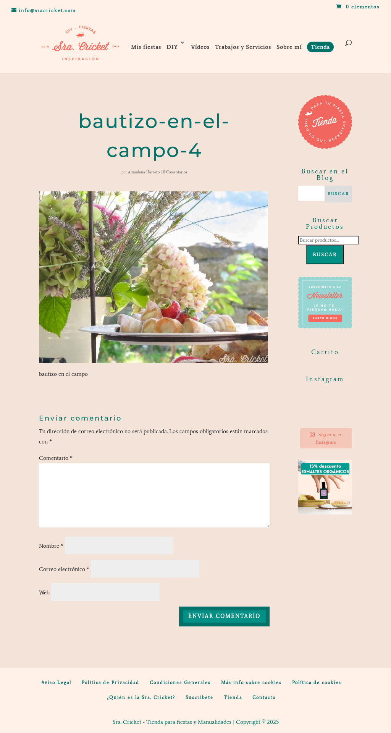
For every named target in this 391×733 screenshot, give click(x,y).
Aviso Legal (56, 682)
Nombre (51, 545)
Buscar (325, 254)
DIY (172, 47)
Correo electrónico (64, 569)
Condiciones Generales (180, 682)
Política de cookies (316, 682)
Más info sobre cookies (251, 682)
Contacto (264, 697)
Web (44, 592)
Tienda (233, 697)
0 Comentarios (175, 172)
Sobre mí (289, 47)
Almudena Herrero (144, 172)
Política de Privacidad (110, 682)
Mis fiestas (146, 47)
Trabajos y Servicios (243, 47)
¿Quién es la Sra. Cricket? (141, 697)
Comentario (56, 458)
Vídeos (200, 47)
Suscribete (199, 697)
